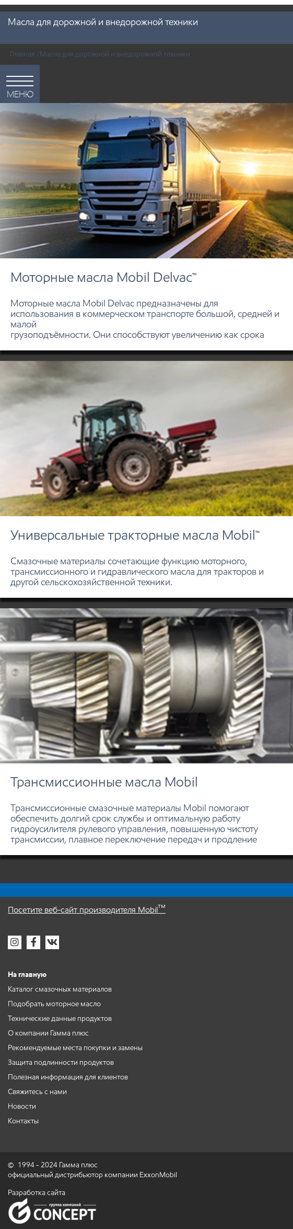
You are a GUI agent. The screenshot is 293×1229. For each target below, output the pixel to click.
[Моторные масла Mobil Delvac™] (146, 226)
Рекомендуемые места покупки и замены (75, 1047)
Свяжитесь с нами (37, 1091)
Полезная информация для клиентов (68, 1077)
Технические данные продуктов (60, 1018)
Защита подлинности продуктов (61, 1062)
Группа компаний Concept (52, 1211)
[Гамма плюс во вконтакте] (52, 942)
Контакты (23, 1121)
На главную (27, 974)
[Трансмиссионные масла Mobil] (146, 732)
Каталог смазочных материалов (60, 989)
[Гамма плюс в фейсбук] (33, 942)
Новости (22, 1106)
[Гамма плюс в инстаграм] (14, 942)
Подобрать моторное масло (54, 1003)
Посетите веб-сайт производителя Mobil (87, 910)
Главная (22, 54)
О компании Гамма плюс (48, 1033)
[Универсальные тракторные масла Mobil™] (146, 479)
